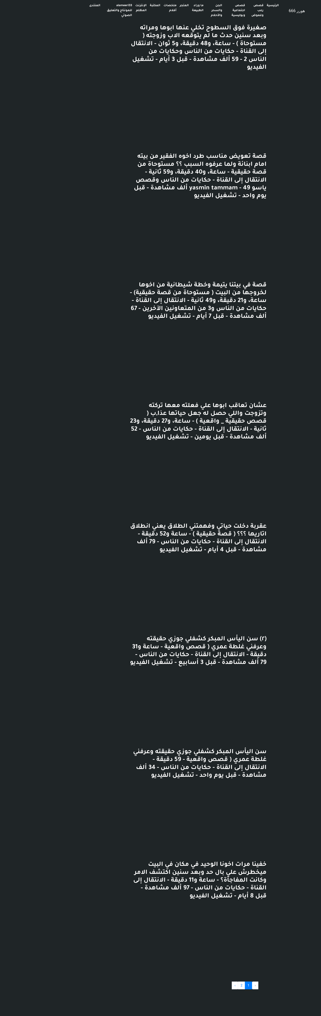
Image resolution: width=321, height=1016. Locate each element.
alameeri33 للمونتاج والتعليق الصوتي (82, 10)
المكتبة (117, 5)
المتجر (146, 5)
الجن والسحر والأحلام (179, 10)
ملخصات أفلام (132, 8)
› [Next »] (197, 985)
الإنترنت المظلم (103, 8)
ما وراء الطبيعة (160, 8)
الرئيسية (235, 5)
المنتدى (57, 5)
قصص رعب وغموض (220, 10)
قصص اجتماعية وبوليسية (201, 10)
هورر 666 (259, 10)
